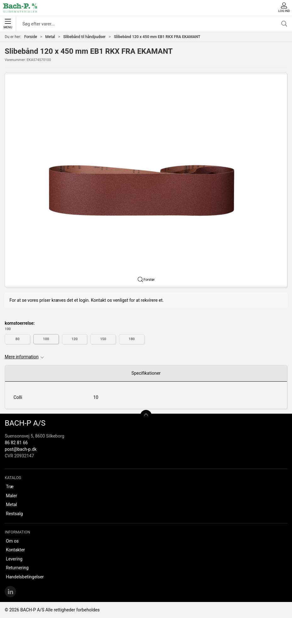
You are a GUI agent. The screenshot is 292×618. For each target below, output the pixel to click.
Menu (7, 24)
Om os (12, 541)
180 (132, 339)
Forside (30, 37)
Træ (10, 486)
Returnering (17, 567)
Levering (14, 558)
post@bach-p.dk (20, 449)
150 (103, 339)
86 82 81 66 (16, 442)
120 (74, 339)
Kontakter (15, 549)
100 (46, 339)
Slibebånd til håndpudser (84, 37)
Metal (50, 37)
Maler (11, 495)
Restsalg (14, 513)
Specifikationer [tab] (146, 373)
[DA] (20, 8)
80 (17, 339)
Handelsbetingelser (25, 576)
